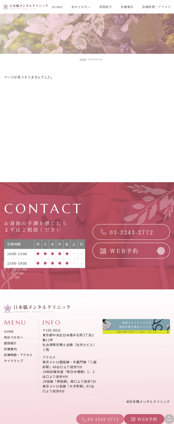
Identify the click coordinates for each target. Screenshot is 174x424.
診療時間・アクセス (156, 7)
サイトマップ (13, 361)
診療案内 (127, 7)
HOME (57, 7)
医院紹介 (105, 7)
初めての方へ (81, 7)
